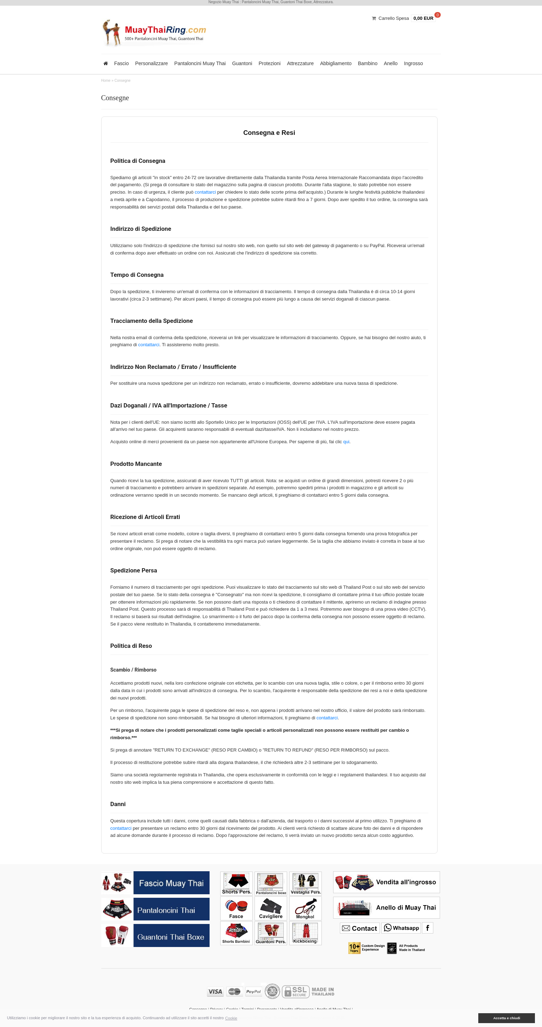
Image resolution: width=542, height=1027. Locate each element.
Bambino (367, 63)
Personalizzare (151, 63)
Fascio (121, 63)
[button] (473, 1018)
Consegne (122, 80)
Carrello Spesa (393, 18)
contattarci (205, 192)
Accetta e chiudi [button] (506, 1018)
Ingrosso (413, 63)
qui (346, 441)
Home (106, 80)
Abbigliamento (336, 63)
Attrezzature (300, 63)
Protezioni (269, 63)
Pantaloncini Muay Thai (200, 63)
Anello (391, 63)
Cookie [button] (231, 1018)
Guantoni (242, 63)
